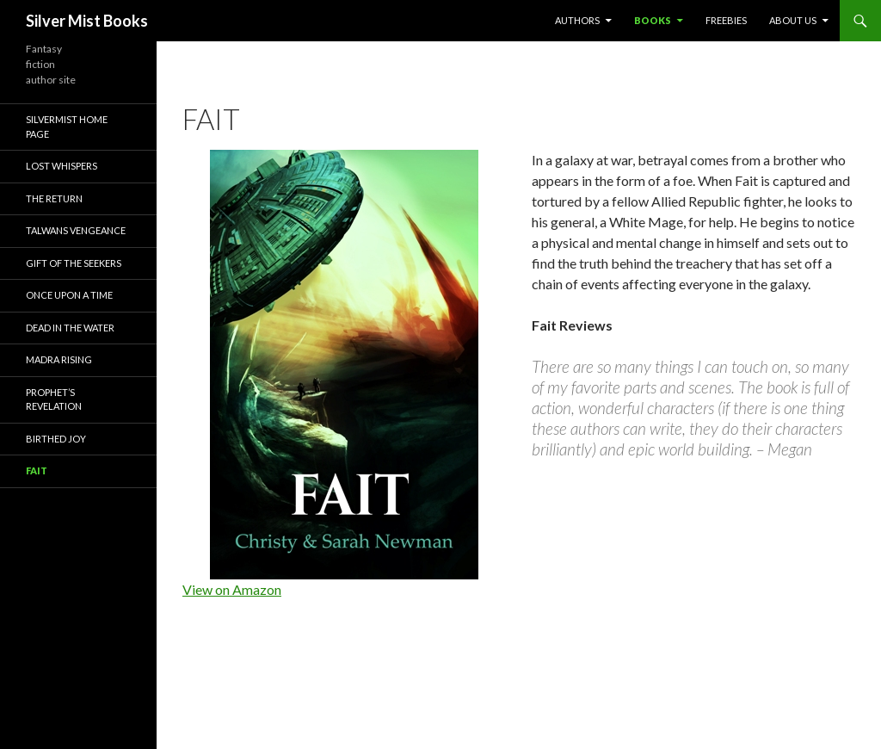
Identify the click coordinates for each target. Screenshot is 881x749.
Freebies (726, 20)
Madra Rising (59, 359)
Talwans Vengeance (76, 230)
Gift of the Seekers (73, 263)
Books (652, 20)
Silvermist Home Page (67, 126)
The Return (54, 198)
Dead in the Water (70, 327)
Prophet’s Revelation (54, 399)
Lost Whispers (61, 165)
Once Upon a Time (69, 294)
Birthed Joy (56, 438)
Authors (577, 20)
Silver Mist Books (87, 20)
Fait (36, 470)
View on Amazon (231, 589)
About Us (792, 20)
